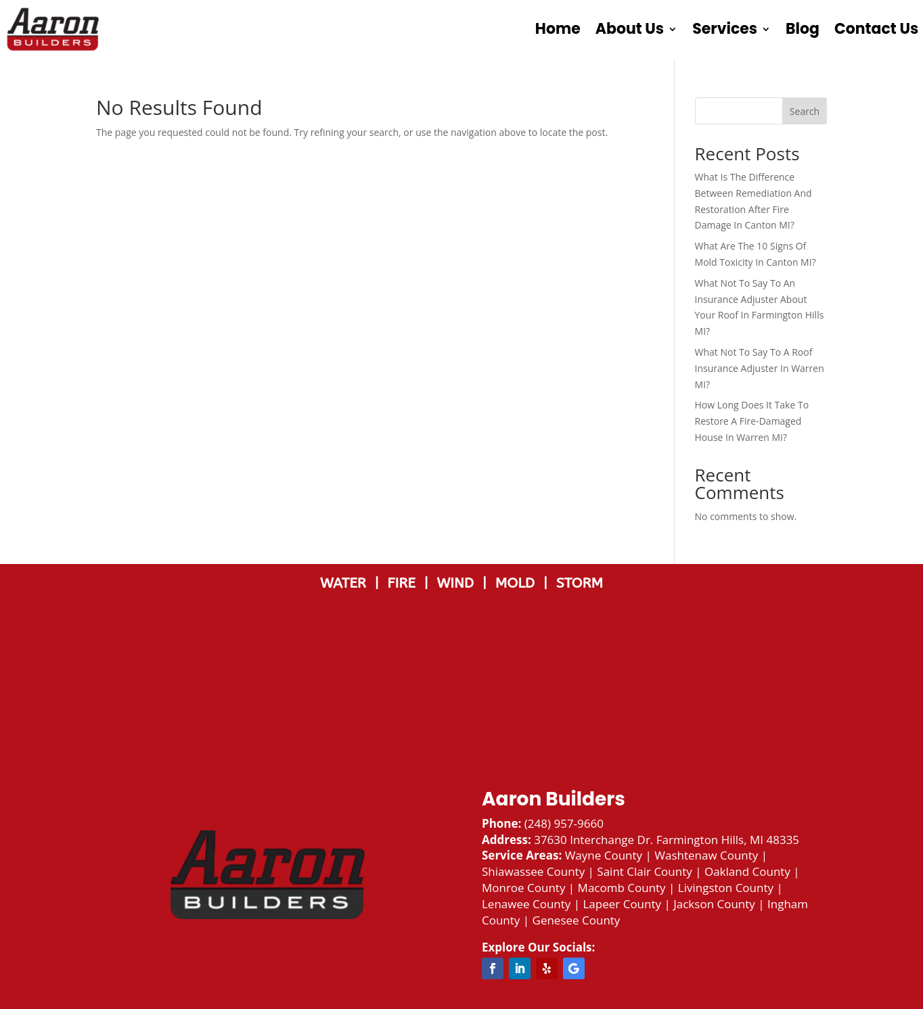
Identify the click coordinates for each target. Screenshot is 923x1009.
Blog (802, 28)
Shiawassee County (533, 871)
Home (558, 28)
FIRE (405, 583)
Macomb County (622, 887)
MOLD (517, 583)
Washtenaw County (706, 855)
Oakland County (747, 871)
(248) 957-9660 (564, 823)
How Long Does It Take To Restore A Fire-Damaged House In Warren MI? (752, 421)
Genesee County (577, 920)
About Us (629, 28)
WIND (459, 583)
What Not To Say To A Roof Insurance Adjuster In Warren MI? (759, 368)
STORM (579, 583)
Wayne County (603, 855)
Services (724, 28)
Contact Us (876, 28)
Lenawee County (526, 904)
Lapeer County (622, 904)
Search (804, 111)
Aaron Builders (553, 799)
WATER (347, 583)
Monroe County (523, 887)
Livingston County (725, 887)
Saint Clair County (644, 871)
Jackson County (714, 904)
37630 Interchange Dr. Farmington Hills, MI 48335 (666, 839)
